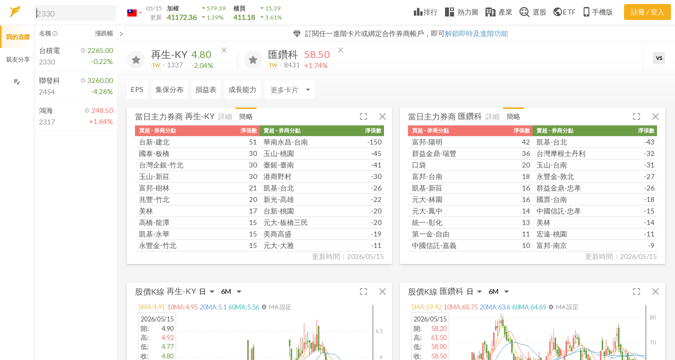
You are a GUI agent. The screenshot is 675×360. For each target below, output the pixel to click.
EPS (137, 89)
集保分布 (170, 89)
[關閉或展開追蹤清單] (121, 34)
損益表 (206, 89)
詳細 (225, 116)
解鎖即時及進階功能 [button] (476, 33)
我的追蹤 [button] (18, 36)
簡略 (246, 116)
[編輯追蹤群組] (17, 81)
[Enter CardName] (289, 89)
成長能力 (242, 89)
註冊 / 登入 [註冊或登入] (647, 12)
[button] (73, 12)
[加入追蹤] (136, 59)
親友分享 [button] (18, 59)
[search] (75, 13)
